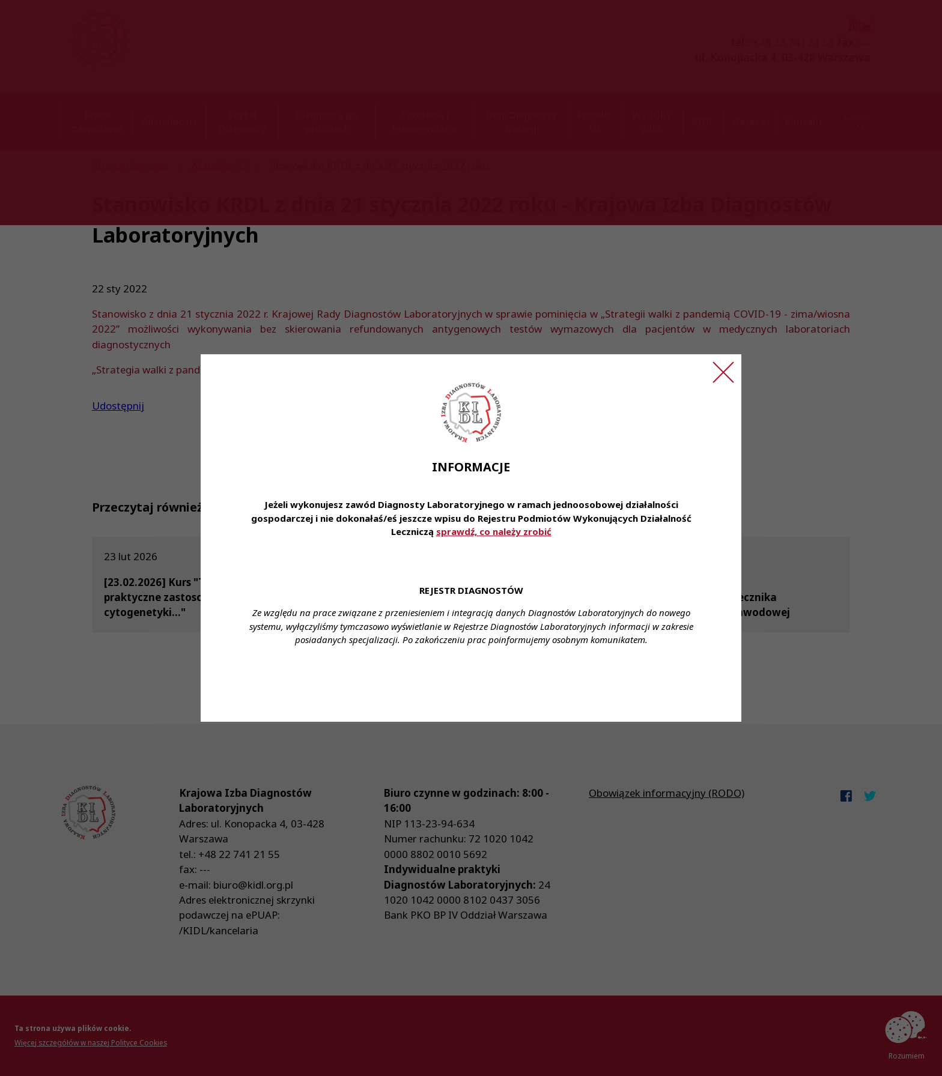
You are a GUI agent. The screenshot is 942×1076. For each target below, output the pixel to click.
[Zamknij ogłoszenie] (723, 372)
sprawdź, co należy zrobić (494, 531)
